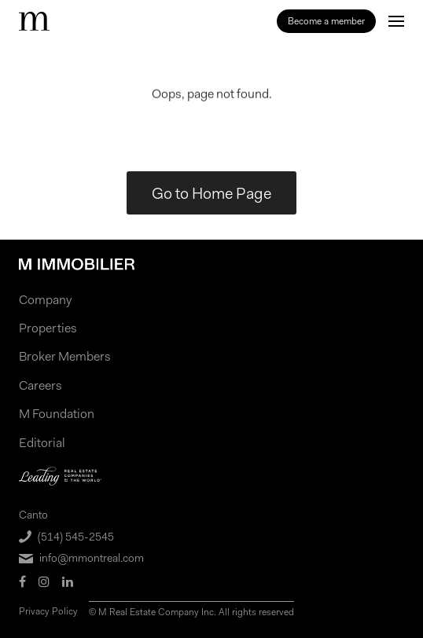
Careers (40, 385)
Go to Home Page (211, 193)
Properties (48, 328)
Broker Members (65, 356)
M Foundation (56, 413)
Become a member (326, 21)
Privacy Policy (48, 611)
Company (45, 300)
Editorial (42, 442)
